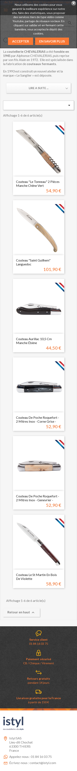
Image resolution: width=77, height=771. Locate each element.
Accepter (20, 41)
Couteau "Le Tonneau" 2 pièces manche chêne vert (38, 184)
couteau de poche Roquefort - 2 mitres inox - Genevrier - (37, 498)
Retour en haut (21, 612)
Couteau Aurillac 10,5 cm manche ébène (34, 341)
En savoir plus (52, 41)
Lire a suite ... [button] (38, 88)
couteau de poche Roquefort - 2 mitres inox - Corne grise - (37, 419)
